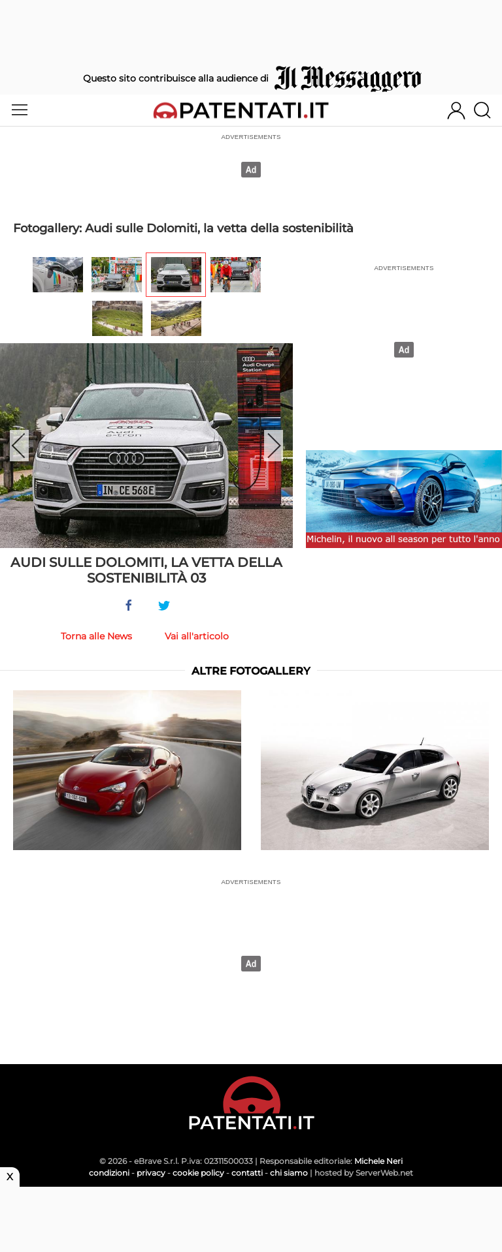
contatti (247, 1173)
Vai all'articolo (197, 636)
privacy (151, 1173)
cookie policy (198, 1173)
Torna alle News (96, 636)
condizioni (109, 1173)
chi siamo (289, 1173)
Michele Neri (378, 1161)
